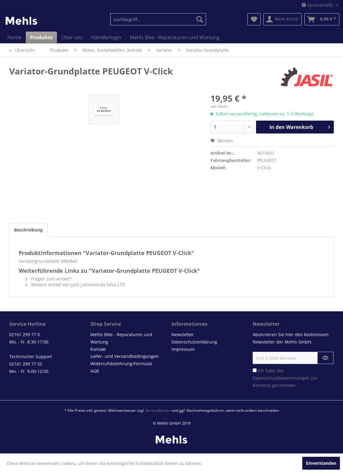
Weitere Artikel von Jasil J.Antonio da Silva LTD (75, 284)
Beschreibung (28, 230)
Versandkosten (158, 410)
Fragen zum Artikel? (48, 279)
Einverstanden (321, 463)
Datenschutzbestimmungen (281, 378)
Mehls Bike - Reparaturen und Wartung (121, 338)
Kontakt (98, 349)
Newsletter (183, 334)
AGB (94, 371)
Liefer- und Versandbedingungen (124, 356)
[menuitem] (158, 19)
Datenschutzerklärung (194, 342)
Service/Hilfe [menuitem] (318, 5)
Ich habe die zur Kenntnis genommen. (285, 378)
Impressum (183, 349)
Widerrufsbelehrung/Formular (121, 363)
